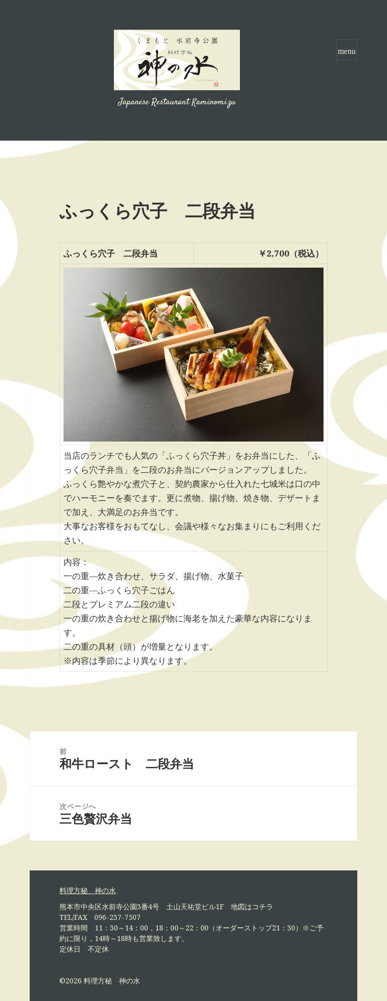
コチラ (262, 906)
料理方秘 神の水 (112, 980)
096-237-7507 (117, 917)
